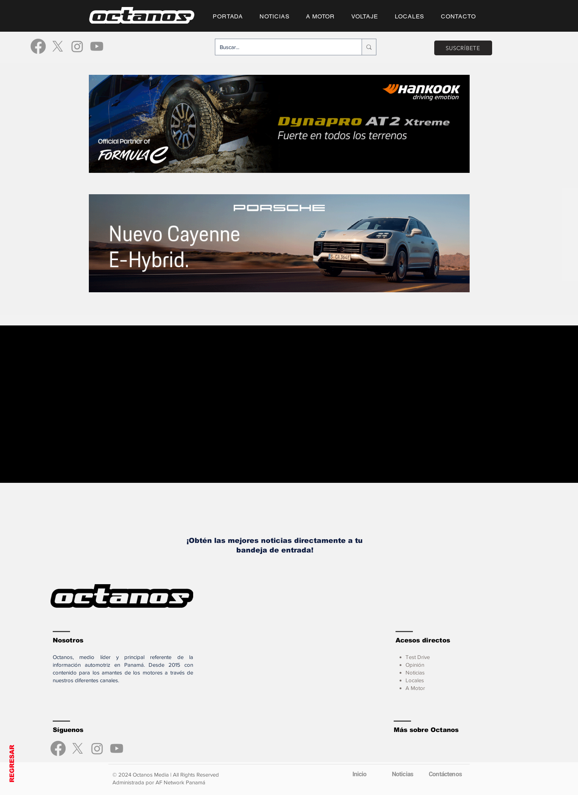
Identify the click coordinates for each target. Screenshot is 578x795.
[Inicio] (359, 774)
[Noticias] (402, 774)
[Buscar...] (283, 47)
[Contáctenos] (445, 774)
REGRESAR (11, 763)
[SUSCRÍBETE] (463, 48)
